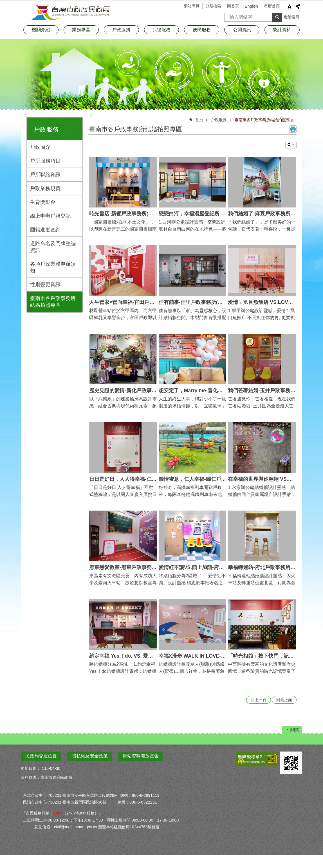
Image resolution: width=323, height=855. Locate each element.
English (251, 6)
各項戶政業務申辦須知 (53, 267)
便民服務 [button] (202, 29)
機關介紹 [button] (41, 29)
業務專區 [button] (81, 29)
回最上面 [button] (284, 700)
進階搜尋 (291, 17)
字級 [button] (289, 6)
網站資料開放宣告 (141, 756)
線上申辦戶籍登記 (50, 216)
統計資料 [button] (282, 29)
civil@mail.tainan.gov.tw (75, 827)
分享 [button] (298, 6)
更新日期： (31, 768)
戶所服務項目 (45, 161)
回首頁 (233, 6)
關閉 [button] (294, 729)
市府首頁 (272, 6)
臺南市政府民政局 (70, 12)
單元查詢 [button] (291, 145)
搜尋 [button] (277, 17)
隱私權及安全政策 (90, 756)
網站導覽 (191, 6)
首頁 (199, 120)
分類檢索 (213, 6)
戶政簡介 (40, 147)
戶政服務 (46, 129)
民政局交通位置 (41, 756)
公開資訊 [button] (242, 29)
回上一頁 (258, 700)
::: (25, 115)
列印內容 (293, 129)
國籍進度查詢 (45, 230)
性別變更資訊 (45, 284)
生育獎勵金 (42, 202)
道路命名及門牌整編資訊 (53, 247)
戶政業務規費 (45, 188)
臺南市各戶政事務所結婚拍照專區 (53, 301)
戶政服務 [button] (121, 29)
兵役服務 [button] (161, 29)
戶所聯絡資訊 (45, 174)
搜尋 (228, 15)
